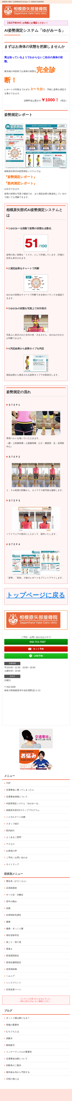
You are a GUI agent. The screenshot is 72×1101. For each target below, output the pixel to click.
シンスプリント (13, 983)
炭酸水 (9, 1038)
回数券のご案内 (13, 1065)
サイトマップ (12, 864)
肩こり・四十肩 (13, 942)
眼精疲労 (10, 1045)
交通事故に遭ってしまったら (20, 790)
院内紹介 (10, 830)
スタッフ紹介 (12, 824)
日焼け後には (12, 1079)
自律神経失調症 (13, 915)
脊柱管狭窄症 (12, 935)
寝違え (9, 949)
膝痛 (8, 922)
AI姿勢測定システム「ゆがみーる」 (23, 803)
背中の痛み (11, 901)
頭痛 (8, 908)
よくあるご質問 (13, 837)
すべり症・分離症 (14, 895)
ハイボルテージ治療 (15, 817)
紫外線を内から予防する (18, 1072)
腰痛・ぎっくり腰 (14, 928)
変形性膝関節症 (13, 962)
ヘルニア (10, 976)
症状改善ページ (13, 989)
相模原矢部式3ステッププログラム (22, 810)
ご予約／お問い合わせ (17, 857)
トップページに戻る (35, 595)
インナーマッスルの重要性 (20, 1052)
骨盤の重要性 (12, 1025)
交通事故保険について (17, 797)
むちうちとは (12, 1031)
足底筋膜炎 (11, 888)
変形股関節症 (12, 955)
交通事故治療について (17, 1059)
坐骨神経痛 (11, 969)
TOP (8, 783)
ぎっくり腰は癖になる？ (18, 1018)
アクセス (10, 844)
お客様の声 (11, 851)
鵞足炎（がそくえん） (17, 881)
